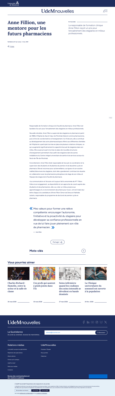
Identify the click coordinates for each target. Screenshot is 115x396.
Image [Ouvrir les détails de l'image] (110, 120)
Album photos (11, 359)
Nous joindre (44, 356)
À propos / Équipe (46, 352)
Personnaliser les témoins (23, 390)
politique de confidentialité (26, 393)
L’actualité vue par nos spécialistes (17, 352)
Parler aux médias (12, 369)
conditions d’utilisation (41, 393)
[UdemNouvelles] (57, 12)
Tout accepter (44, 390)
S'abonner (101, 336)
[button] (105, 12)
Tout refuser (36, 390)
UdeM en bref (11, 366)
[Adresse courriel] (70, 336)
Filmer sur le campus (13, 362)
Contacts (10, 373)
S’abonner (43, 359)
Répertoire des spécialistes (15, 356)
